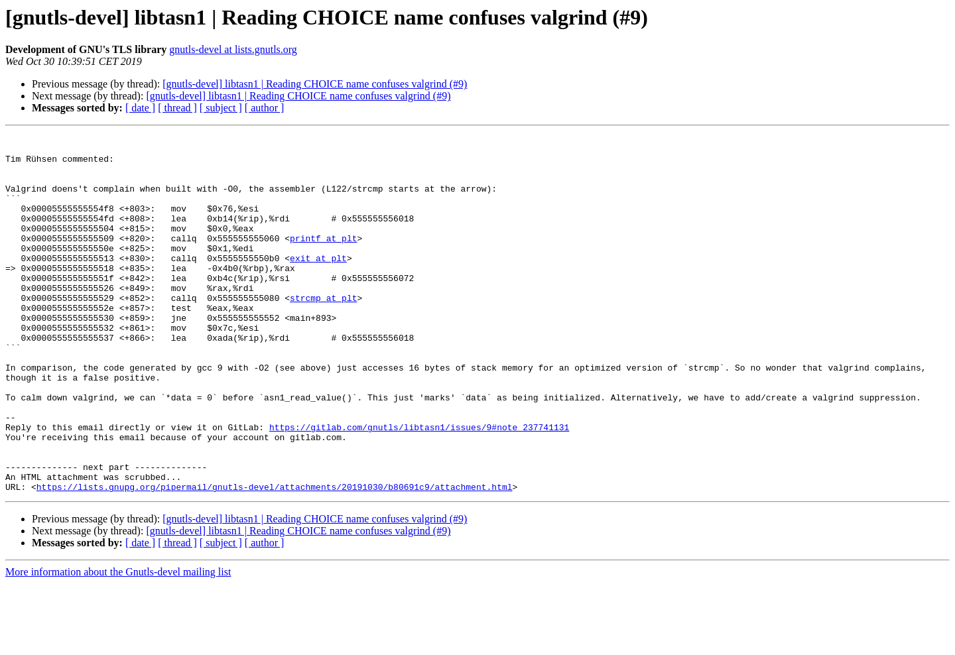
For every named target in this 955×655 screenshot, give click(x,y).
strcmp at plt (323, 331)
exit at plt (318, 284)
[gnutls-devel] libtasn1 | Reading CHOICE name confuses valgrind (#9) (314, 83)
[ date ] (140, 107)
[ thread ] (177, 107)
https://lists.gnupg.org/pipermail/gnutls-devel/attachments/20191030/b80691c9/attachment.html (274, 558)
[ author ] (265, 107)
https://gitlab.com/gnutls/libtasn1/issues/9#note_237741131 (419, 487)
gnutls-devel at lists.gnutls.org (233, 49)
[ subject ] (221, 107)
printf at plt (323, 260)
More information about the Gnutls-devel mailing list (118, 643)
